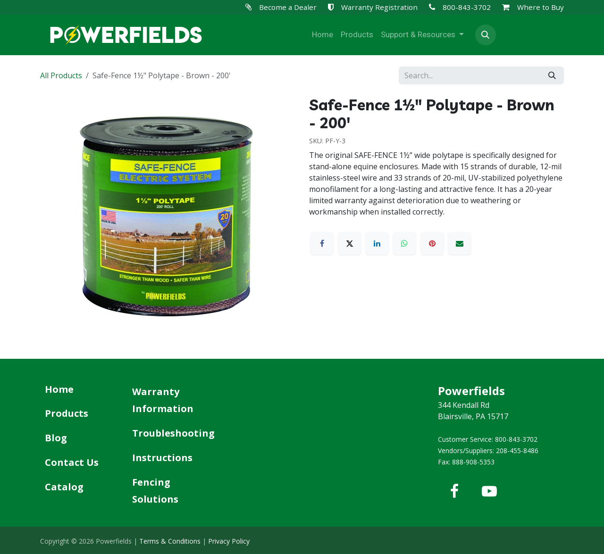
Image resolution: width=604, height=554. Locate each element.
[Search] (552, 75)
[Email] (459, 243)
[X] (349, 243)
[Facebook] (321, 243)
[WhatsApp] (404, 243)
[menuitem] (322, 35)
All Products (61, 75)
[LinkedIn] (377, 243)
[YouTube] (489, 491)
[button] (485, 35)
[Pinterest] (432, 243)
